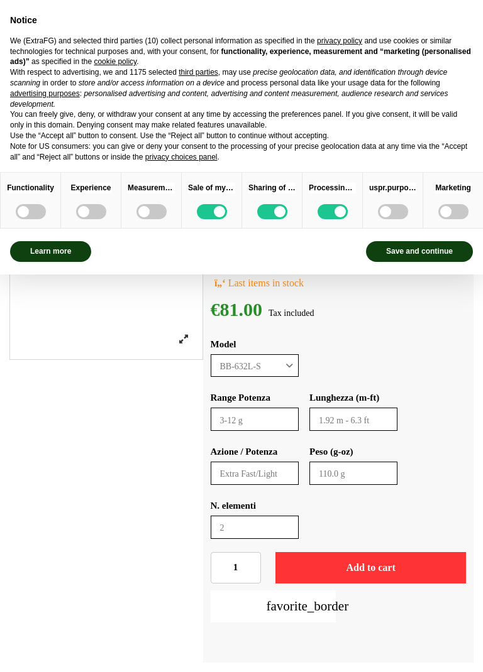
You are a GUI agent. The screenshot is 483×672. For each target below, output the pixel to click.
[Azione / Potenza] (255, 473)
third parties (198, 72)
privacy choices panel (181, 157)
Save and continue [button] (419, 251)
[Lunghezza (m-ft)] (353, 419)
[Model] (255, 365)
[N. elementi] (255, 527)
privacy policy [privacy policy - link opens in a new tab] (339, 40)
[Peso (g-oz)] (353, 473)
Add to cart (371, 567)
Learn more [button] (50, 251)
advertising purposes (45, 93)
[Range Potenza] (255, 419)
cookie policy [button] (115, 61)
